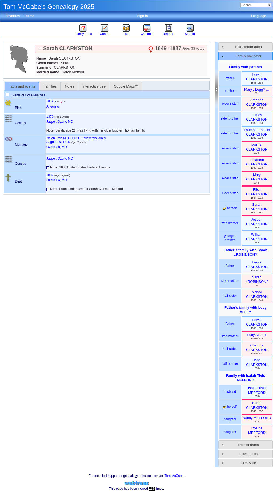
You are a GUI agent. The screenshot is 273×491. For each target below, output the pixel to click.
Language (258, 16)
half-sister (230, 296)
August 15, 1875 (58, 142)
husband (230, 392)
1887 (50, 175)
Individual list (248, 454)
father (230, 78)
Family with (245, 378)
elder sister (230, 103)
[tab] (121, 49)
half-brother (230, 364)
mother (230, 91)
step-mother (229, 281)
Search (190, 34)
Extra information (248, 47)
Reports (168, 34)
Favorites (13, 16)
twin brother (230, 223)
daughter (229, 419)
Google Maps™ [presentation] (126, 86)
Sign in (142, 16)
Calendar (147, 34)
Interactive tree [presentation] (94, 86)
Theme (29, 16)
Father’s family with (245, 252)
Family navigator (249, 56)
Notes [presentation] (69, 86)
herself (229, 208)
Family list (248, 463)
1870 (50, 116)
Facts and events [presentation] (22, 86)
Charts (104, 34)
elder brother (230, 118)
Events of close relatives (25, 95)
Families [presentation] (50, 86)
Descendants (248, 445)
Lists (126, 34)
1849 (50, 101)
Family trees (83, 34)
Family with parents (245, 67)
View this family (95, 138)
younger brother (229, 238)
